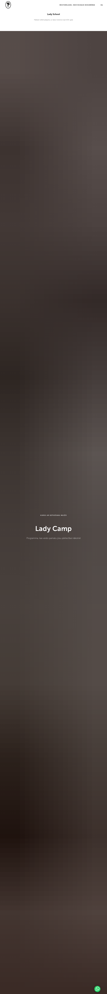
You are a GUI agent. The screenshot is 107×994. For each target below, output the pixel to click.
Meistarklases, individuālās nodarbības (77, 5)
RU (102, 5)
